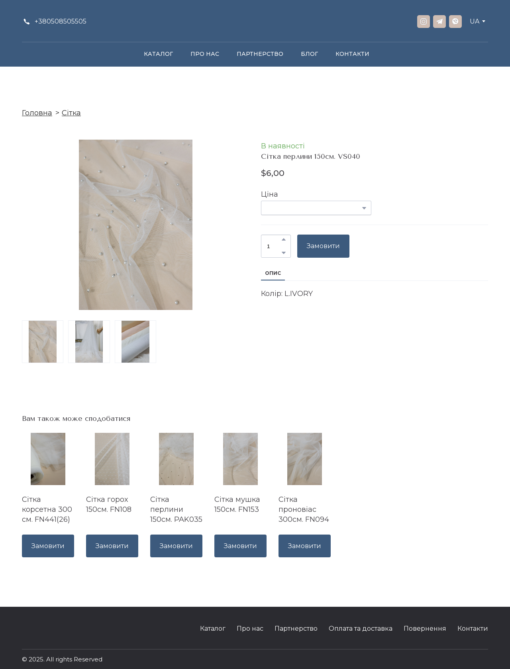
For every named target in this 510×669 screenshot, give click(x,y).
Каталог (213, 628)
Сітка (71, 113)
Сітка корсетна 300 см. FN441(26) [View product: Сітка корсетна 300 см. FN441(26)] (47, 509)
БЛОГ (309, 53)
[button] (54, 21)
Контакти (472, 628)
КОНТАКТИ (352, 53)
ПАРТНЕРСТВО (260, 53)
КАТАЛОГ (158, 53)
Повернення (425, 628)
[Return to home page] (254, 21)
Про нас (250, 628)
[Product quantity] (274, 246)
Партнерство (296, 628)
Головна (37, 113)
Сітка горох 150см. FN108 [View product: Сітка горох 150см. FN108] (108, 504)
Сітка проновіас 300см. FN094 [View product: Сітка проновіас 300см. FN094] (304, 509)
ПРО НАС (204, 53)
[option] (474, 21)
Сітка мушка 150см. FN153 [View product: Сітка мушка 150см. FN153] (237, 504)
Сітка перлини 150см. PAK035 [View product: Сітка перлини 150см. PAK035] (176, 509)
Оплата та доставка (360, 628)
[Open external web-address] (473, 659)
